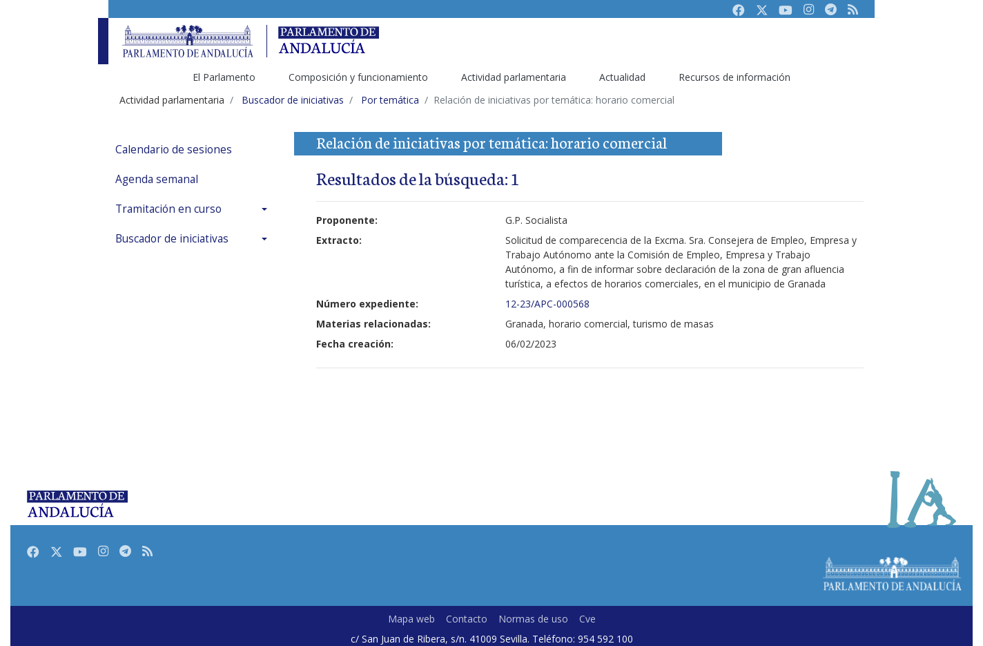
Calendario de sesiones (173, 149)
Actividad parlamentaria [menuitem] (513, 77)
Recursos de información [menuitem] (734, 77)
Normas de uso (533, 618)
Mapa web (411, 618)
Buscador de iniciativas (171, 238)
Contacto (466, 618)
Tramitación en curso (168, 209)
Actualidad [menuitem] (622, 77)
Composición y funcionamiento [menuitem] (358, 77)
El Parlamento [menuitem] (224, 77)
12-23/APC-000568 (547, 303)
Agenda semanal (156, 179)
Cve (587, 618)
